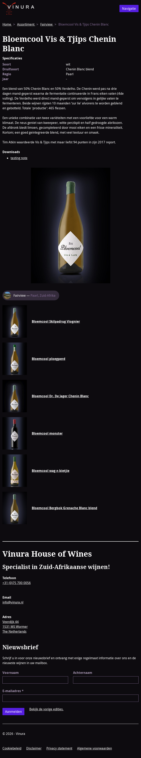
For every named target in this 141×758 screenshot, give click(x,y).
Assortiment (26, 24)
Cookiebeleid (11, 748)
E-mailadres (13, 691)
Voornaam (10, 672)
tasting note (19, 158)
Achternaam (82, 672)
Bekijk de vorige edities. (46, 709)
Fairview (46, 24)
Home (7, 24)
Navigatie (129, 8)
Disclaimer (34, 748)
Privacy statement (59, 748)
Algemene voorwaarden (94, 748)
